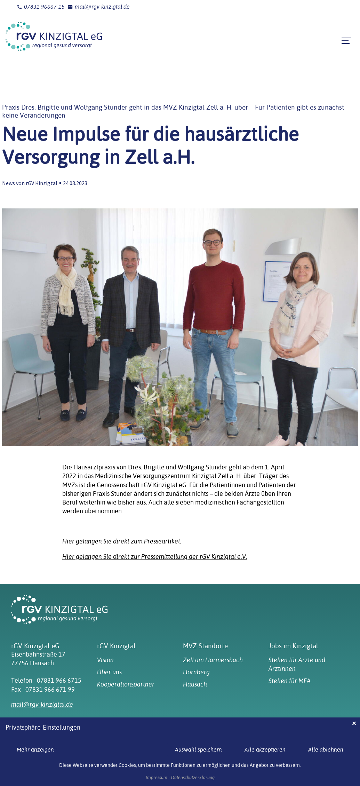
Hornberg (196, 672)
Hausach (195, 684)
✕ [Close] (354, 724)
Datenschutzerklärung (193, 777)
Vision (105, 660)
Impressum (156, 777)
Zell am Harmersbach (213, 660)
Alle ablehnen (325, 749)
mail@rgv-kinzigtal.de (98, 7)
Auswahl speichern (198, 749)
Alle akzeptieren (265, 749)
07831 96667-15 (41, 7)
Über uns (109, 672)
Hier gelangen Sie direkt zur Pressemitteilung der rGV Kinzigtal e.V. (154, 556)
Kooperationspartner (125, 684)
